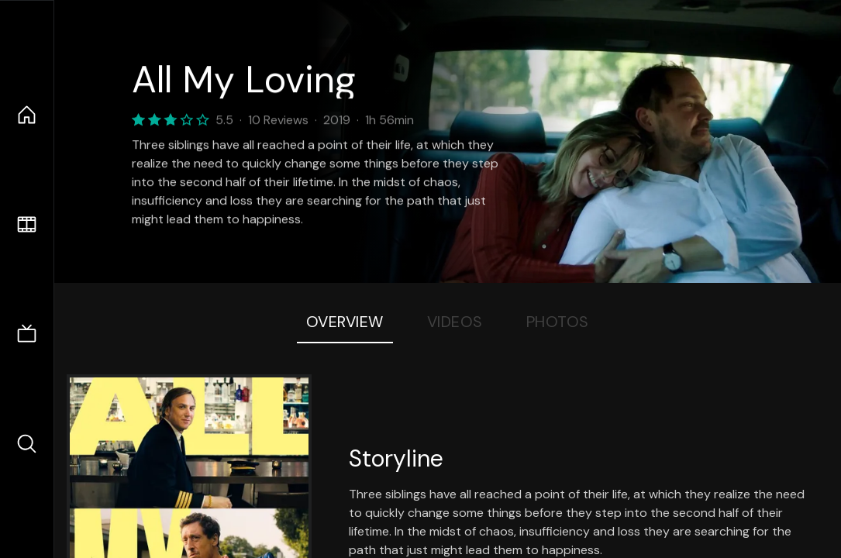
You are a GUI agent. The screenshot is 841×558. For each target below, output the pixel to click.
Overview (345, 322)
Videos (455, 322)
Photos (557, 322)
